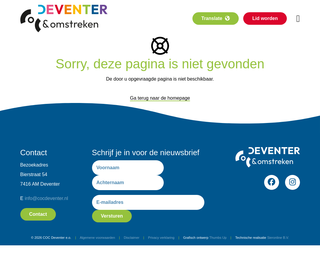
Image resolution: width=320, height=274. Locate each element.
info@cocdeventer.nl (46, 198)
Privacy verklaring (161, 237)
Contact (38, 214)
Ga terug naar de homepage (160, 98)
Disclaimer (131, 237)
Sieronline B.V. (278, 237)
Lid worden (265, 18)
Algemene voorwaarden (97, 237)
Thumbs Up (217, 237)
